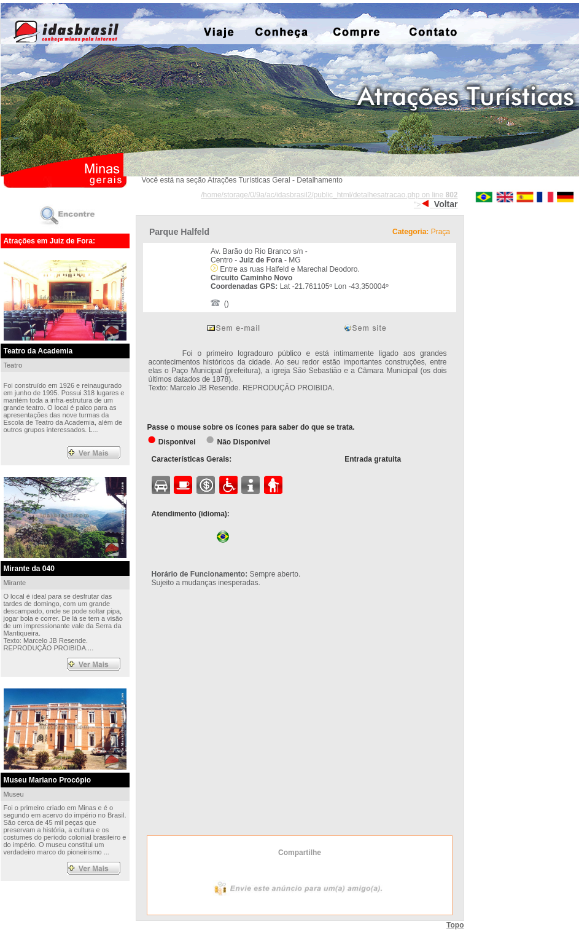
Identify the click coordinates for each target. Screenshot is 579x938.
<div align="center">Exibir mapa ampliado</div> (297, 717)
